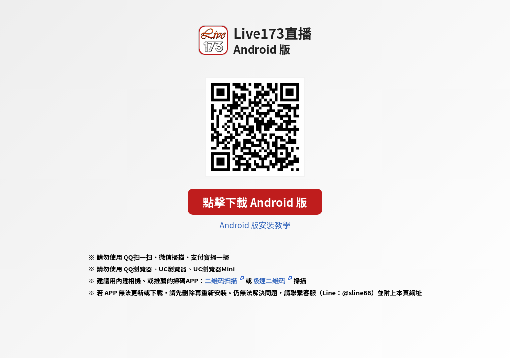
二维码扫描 (221, 280)
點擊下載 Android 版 (255, 202)
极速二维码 (269, 280)
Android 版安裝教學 (255, 225)
